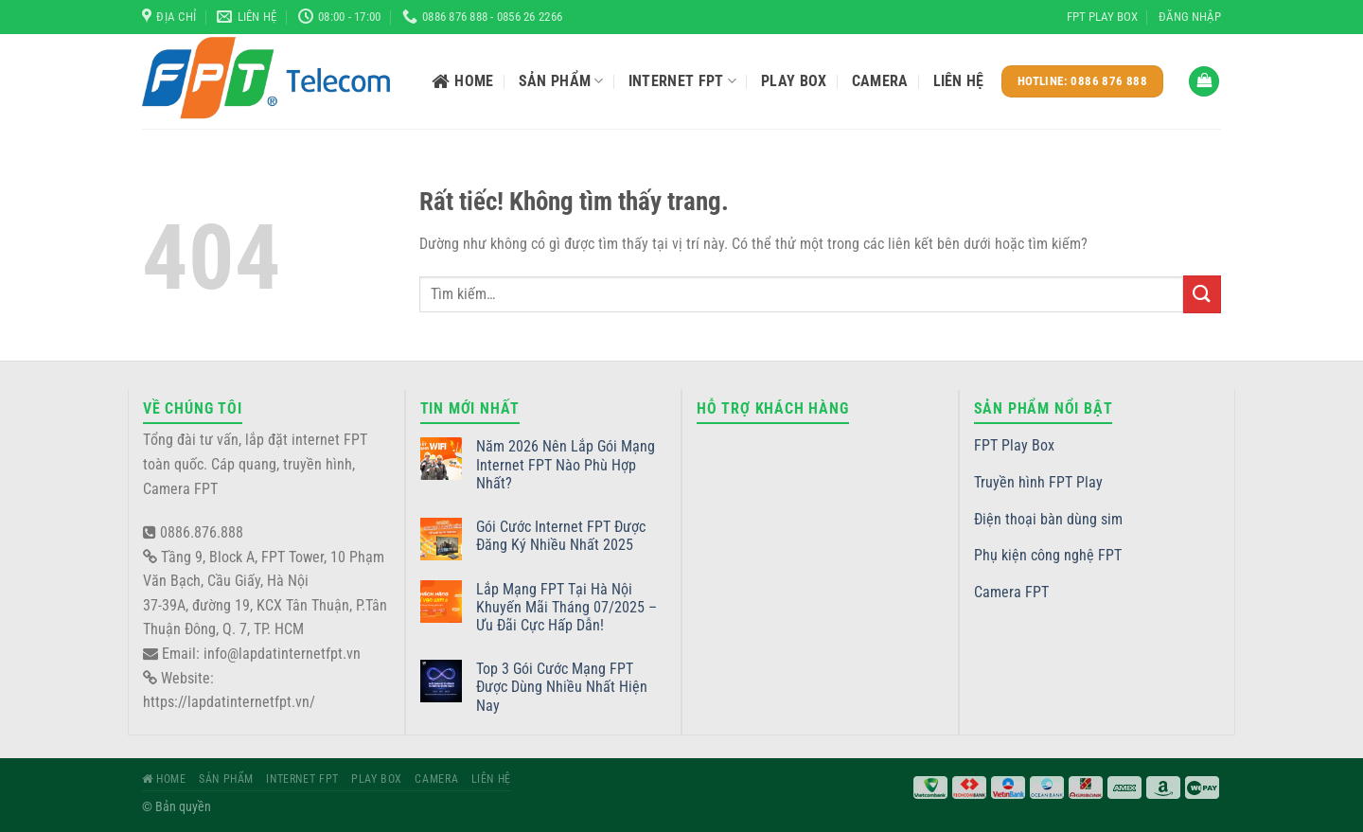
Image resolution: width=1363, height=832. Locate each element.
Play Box (794, 81)
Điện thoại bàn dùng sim (1048, 519)
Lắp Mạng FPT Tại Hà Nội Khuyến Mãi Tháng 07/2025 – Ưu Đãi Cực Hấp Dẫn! (566, 607)
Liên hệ (958, 81)
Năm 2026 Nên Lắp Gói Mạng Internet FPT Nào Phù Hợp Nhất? (565, 464)
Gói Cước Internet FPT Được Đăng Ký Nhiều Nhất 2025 (561, 536)
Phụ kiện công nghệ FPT (1048, 555)
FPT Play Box (1102, 16)
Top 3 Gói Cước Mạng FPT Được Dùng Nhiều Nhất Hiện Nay (561, 687)
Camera (880, 81)
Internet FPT (682, 81)
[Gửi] (1202, 293)
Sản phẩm (561, 81)
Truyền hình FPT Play (1038, 482)
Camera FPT (1011, 592)
